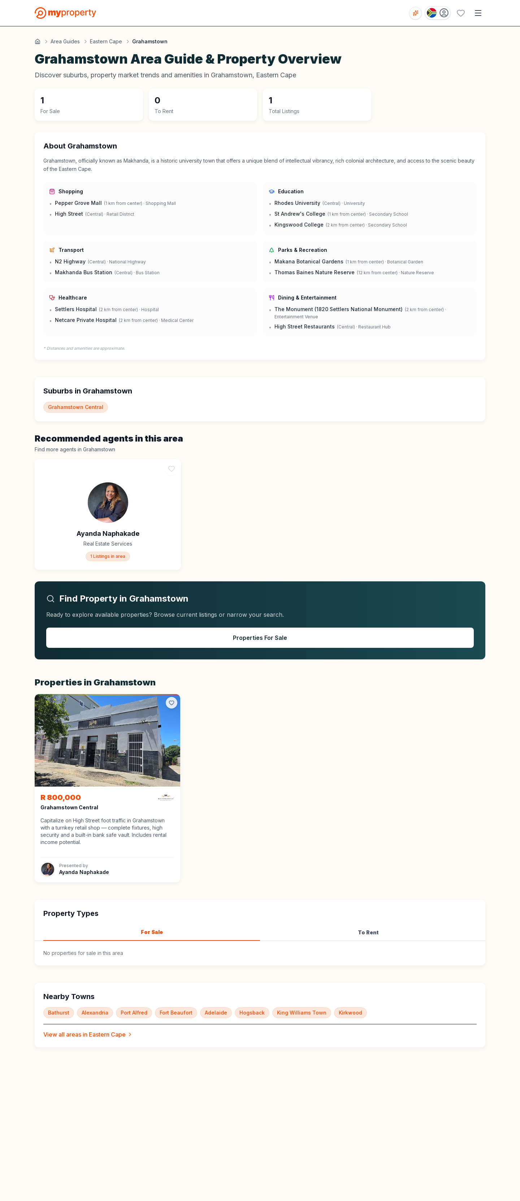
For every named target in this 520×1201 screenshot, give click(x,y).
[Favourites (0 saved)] (461, 13)
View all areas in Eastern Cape (88, 1034)
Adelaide (216, 1013)
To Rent (368, 932)
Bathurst (58, 1013)
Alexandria (95, 1013)
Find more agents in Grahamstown (75, 449)
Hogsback (252, 1013)
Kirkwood (350, 1013)
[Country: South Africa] (438, 13)
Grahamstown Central (75, 407)
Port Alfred (134, 1013)
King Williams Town (301, 1013)
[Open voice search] (415, 13)
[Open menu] (478, 13)
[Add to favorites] (171, 703)
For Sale (152, 932)
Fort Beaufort (176, 1013)
